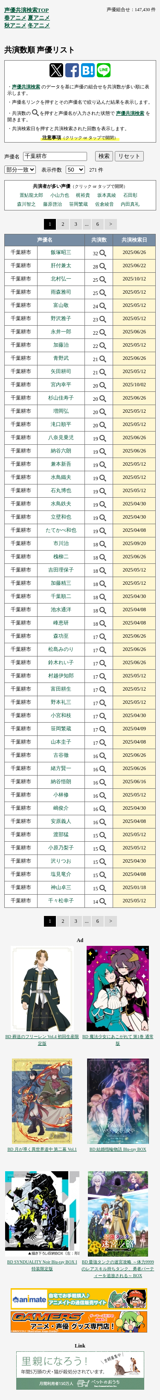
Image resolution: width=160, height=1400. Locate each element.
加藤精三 (61, 583)
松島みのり (61, 649)
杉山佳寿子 (61, 398)
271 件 (96, 170)
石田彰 (130, 195)
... (87, 224)
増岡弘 (61, 411)
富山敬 (61, 305)
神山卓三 (61, 887)
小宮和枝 (61, 715)
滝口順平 (61, 424)
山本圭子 (61, 742)
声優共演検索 (26, 86)
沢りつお (61, 861)
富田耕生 (61, 689)
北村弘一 (61, 279)
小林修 (61, 795)
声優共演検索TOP (26, 10)
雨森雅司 (61, 292)
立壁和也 (61, 517)
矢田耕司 (61, 371)
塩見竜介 (61, 874)
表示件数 (51, 170)
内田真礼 (130, 204)
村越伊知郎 (61, 676)
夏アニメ (39, 18)
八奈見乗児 (61, 437)
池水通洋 (61, 609)
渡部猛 (61, 834)
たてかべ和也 (61, 530)
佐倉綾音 (104, 204)
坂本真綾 (106, 195)
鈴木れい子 (61, 662)
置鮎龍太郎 (31, 195)
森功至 (61, 636)
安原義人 (61, 821)
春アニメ (15, 18)
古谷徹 (61, 755)
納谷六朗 (61, 451)
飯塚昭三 (61, 252)
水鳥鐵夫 (61, 477)
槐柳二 (61, 557)
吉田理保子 (61, 570)
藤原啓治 (52, 204)
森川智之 (26, 204)
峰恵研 (61, 623)
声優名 (12, 156)
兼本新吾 (61, 464)
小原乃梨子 (61, 848)
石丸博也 (61, 490)
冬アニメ (39, 25)
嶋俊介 (61, 808)
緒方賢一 (61, 768)
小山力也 (59, 195)
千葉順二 (61, 596)
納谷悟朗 (61, 782)
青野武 (61, 358)
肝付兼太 (61, 265)
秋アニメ (15, 25)
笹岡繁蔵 (78, 204)
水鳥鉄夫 (61, 504)
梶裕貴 (83, 195)
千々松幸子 (61, 901)
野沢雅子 (61, 318)
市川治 (61, 543)
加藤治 (61, 345)
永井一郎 (61, 332)
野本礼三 (61, 702)
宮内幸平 (61, 385)
